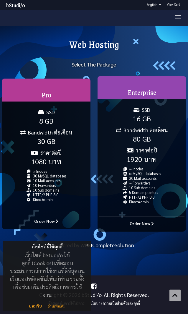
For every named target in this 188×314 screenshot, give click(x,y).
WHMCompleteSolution (107, 245)
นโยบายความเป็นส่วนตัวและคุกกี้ (115, 303)
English (153, 4)
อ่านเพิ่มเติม (56, 306)
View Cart (173, 4)
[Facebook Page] (94, 286)
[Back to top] (175, 295)
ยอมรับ (35, 305)
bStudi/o (15, 5)
